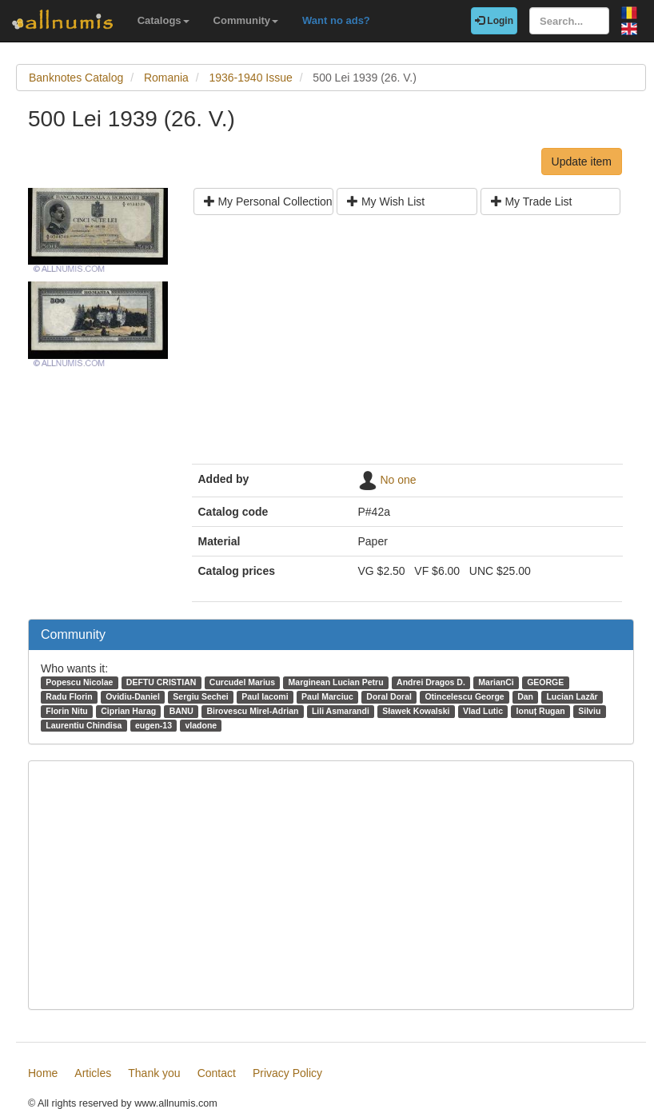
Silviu (589, 711)
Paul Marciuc (327, 696)
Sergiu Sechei (200, 696)
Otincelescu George (464, 696)
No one (398, 479)
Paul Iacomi (264, 696)
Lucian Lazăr (571, 696)
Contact (216, 1073)
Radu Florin (69, 696)
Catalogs (163, 20)
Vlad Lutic (483, 711)
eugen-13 (153, 725)
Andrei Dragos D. (431, 682)
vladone (201, 725)
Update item (582, 161)
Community (246, 20)
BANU (181, 711)
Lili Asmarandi (340, 711)
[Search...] (569, 20)
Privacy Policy (287, 1073)
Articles (92, 1073)
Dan (525, 696)
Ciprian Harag (128, 711)
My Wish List (386, 201)
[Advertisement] (407, 345)
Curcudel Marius (242, 682)
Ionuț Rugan (540, 711)
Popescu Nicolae (79, 682)
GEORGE (545, 682)
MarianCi (495, 682)
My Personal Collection (268, 201)
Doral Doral (389, 696)
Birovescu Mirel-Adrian (252, 711)
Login (494, 20)
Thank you (154, 1073)
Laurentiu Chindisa (84, 725)
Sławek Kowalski (415, 711)
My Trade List (531, 201)
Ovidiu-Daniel (133, 696)
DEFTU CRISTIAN (161, 682)
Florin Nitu (67, 711)
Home (43, 1073)
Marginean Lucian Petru (336, 682)
